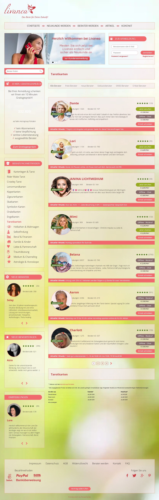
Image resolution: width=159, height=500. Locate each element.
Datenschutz (52, 463)
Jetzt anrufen (145, 109)
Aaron (74, 292)
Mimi (73, 217)
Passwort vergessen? (119, 56)
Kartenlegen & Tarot (24, 171)
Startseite (33, 25)
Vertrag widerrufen (79, 488)
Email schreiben (145, 124)
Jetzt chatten (145, 230)
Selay (10, 300)
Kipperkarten (13, 191)
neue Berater (87, 85)
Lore (10, 420)
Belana (75, 254)
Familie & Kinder (22, 241)
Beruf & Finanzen (23, 236)
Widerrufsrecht (80, 463)
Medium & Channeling (25, 256)
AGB (65, 463)
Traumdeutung (21, 251)
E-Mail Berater (139, 85)
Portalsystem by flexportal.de (79, 497)
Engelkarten (13, 216)
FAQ (127, 463)
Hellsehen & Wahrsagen (26, 226)
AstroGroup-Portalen (67, 384)
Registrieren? (148, 56)
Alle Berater (55, 85)
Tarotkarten (14, 221)
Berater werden (88, 25)
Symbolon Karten (16, 206)
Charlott (76, 330)
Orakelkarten (14, 211)
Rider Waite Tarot (16, 176)
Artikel (109, 25)
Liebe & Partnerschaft (25, 246)
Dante (74, 103)
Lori (73, 141)
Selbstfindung (21, 231)
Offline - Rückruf (145, 222)
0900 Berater (122, 85)
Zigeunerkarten (15, 196)
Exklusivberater (105, 85)
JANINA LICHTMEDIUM (86, 179)
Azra (10, 360)
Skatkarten (12, 201)
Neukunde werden (59, 25)
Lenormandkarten (16, 186)
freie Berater (71, 85)
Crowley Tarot (14, 181)
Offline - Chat (145, 116)
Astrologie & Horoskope (26, 261)
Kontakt (126, 25)
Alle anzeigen (52, 402)
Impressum (35, 463)
